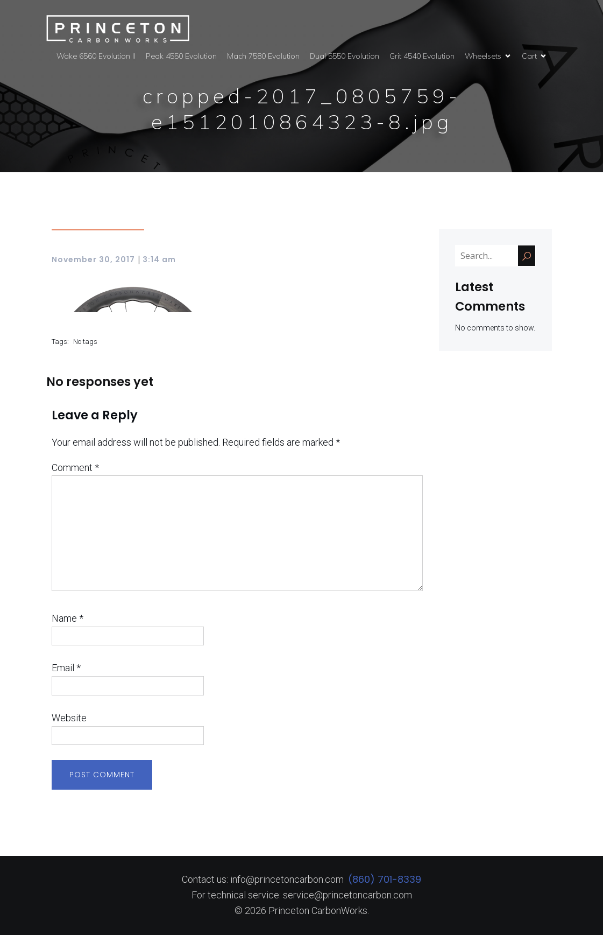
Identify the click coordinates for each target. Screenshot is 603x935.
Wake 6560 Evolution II (96, 56)
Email (66, 667)
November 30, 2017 (93, 259)
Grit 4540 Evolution (422, 56)
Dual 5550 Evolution (344, 56)
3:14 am (159, 259)
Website (69, 717)
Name (67, 618)
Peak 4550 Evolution (181, 56)
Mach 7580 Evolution (263, 56)
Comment (75, 467)
